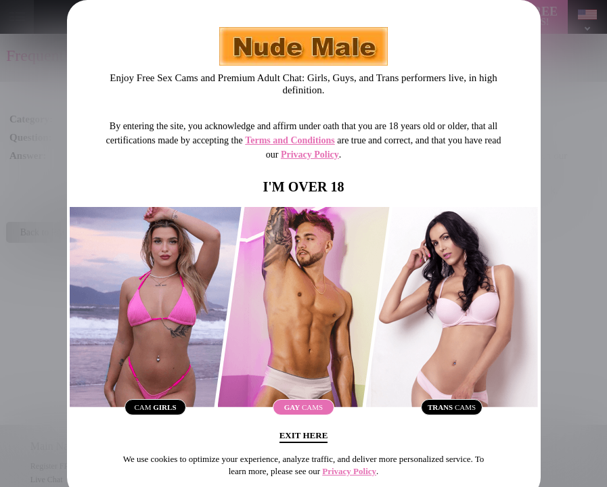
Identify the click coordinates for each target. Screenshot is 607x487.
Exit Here (303, 441)
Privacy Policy (310, 154)
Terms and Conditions (290, 140)
